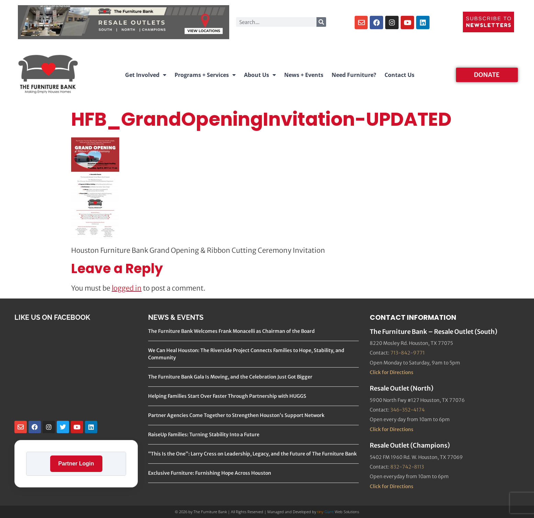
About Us (260, 75)
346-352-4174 (407, 410)
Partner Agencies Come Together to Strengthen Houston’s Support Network (236, 415)
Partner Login (76, 463)
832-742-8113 (407, 467)
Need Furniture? (354, 75)
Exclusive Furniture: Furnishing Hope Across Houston (209, 473)
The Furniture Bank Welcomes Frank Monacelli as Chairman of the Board (231, 331)
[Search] (321, 22)
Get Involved (145, 75)
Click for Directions (391, 372)
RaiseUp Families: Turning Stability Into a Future (203, 434)
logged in (127, 288)
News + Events (303, 75)
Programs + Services (205, 75)
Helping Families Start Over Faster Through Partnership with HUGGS (227, 396)
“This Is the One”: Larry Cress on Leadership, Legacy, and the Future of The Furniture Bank (252, 454)
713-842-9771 (407, 353)
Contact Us (399, 75)
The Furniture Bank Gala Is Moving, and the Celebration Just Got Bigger (230, 377)
